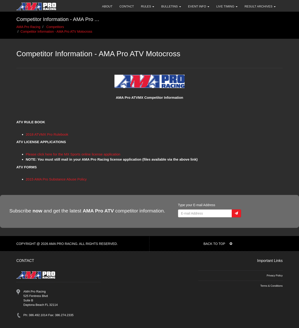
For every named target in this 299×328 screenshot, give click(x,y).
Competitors (55, 27)
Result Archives (260, 6)
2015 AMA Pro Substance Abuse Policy (56, 179)
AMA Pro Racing (28, 27)
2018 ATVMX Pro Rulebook (47, 134)
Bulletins (171, 6)
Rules (147, 6)
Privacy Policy (274, 275)
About (107, 6)
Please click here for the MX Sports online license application (73, 154)
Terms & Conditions (271, 285)
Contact (127, 6)
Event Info (198, 6)
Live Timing (227, 6)
